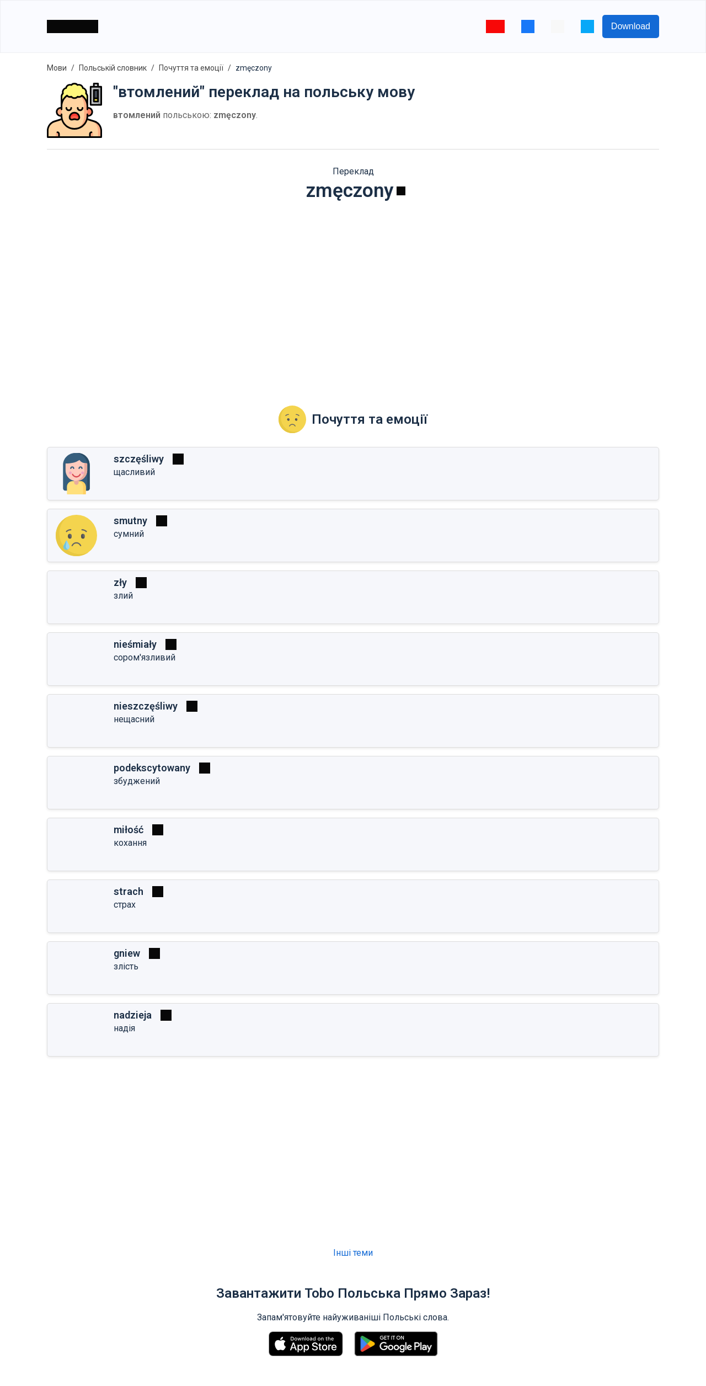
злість (126, 966)
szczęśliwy (139, 459)
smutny (130, 520)
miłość (128, 829)
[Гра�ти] (158, 830)
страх (125, 904)
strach (128, 891)
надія (124, 1028)
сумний (129, 534)
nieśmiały (135, 644)
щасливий (134, 472)
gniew (127, 953)
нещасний (134, 719)
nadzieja (133, 1015)
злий (123, 595)
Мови (57, 67)
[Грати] (401, 191)
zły (120, 582)
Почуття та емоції (191, 67)
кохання (130, 843)
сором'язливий (144, 657)
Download (630, 26)
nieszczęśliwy (146, 706)
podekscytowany (152, 768)
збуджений (137, 781)
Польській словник (113, 67)
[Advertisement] (353, 295)
